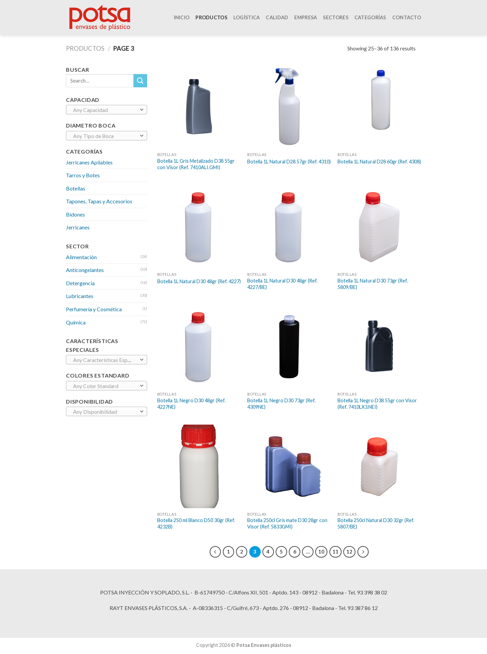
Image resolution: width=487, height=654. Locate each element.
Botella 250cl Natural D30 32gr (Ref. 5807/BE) (376, 523)
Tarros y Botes (83, 175)
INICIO (182, 19)
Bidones (75, 214)
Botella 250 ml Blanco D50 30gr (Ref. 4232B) (196, 523)
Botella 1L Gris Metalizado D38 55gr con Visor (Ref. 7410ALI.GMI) (196, 164)
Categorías (370, 19)
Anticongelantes (85, 270)
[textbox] (105, 110)
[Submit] (140, 80)
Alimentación (81, 257)
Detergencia (80, 283)
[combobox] (106, 109)
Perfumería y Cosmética (94, 309)
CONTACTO (406, 19)
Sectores (335, 19)
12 (349, 551)
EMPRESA (305, 19)
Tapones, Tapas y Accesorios (99, 201)
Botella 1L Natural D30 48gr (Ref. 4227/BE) (282, 284)
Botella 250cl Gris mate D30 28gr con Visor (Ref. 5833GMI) (287, 523)
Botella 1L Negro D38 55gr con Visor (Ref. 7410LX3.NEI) (377, 404)
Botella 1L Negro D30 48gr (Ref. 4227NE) (191, 404)
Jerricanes (78, 227)
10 (321, 551)
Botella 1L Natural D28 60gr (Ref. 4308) (379, 161)
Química (76, 322)
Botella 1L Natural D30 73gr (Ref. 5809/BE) (373, 284)
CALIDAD (277, 19)
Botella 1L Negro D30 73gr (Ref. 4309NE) (281, 404)
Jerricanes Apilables (89, 162)
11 (335, 551)
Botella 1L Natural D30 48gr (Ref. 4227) (199, 281)
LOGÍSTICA (246, 19)
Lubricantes (79, 296)
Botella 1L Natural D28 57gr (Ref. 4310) (289, 161)
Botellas (75, 188)
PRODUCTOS (211, 19)
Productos (85, 48)
